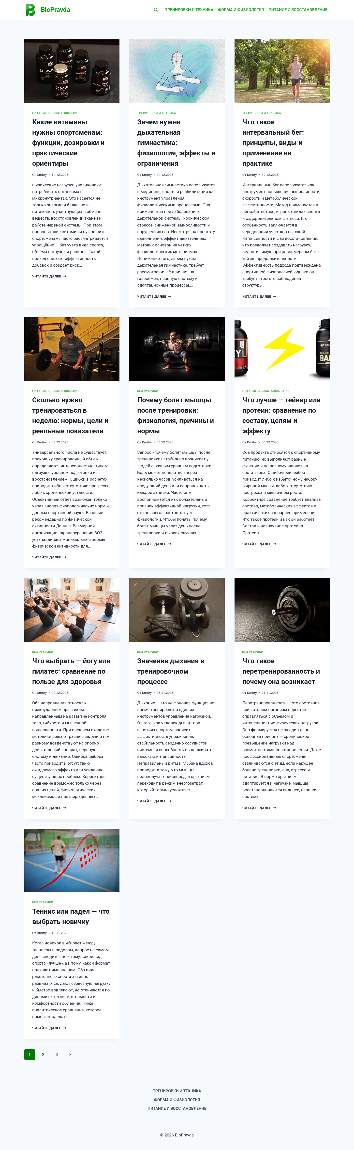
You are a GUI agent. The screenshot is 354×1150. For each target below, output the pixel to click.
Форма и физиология (241, 9)
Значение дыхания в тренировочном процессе (170, 671)
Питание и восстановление (298, 9)
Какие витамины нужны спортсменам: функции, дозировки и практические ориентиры (68, 142)
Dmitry (42, 175)
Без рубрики (147, 391)
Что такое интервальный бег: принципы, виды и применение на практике (273, 142)
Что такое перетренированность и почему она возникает (281, 671)
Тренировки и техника (189, 9)
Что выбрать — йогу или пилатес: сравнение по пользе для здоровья (71, 671)
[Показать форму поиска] (155, 9)
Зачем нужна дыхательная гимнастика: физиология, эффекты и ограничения (176, 142)
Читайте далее (49, 276)
